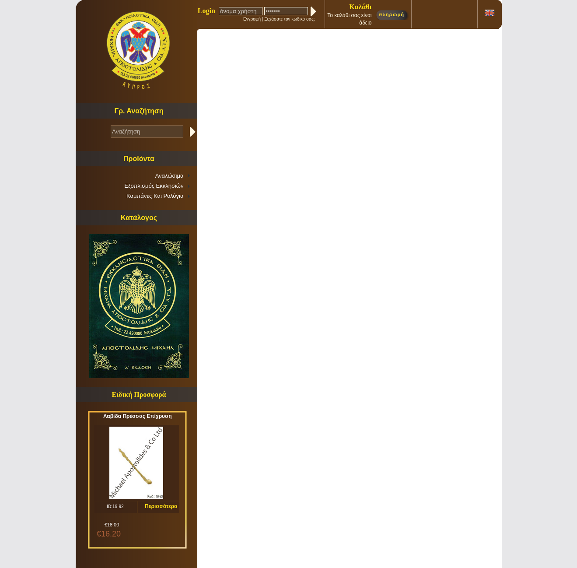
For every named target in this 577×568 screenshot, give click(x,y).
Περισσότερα (161, 506)
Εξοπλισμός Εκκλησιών (153, 185)
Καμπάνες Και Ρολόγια (155, 196)
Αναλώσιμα (169, 175)
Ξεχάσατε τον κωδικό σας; (289, 19)
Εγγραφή (252, 19)
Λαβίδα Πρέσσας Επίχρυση (137, 416)
